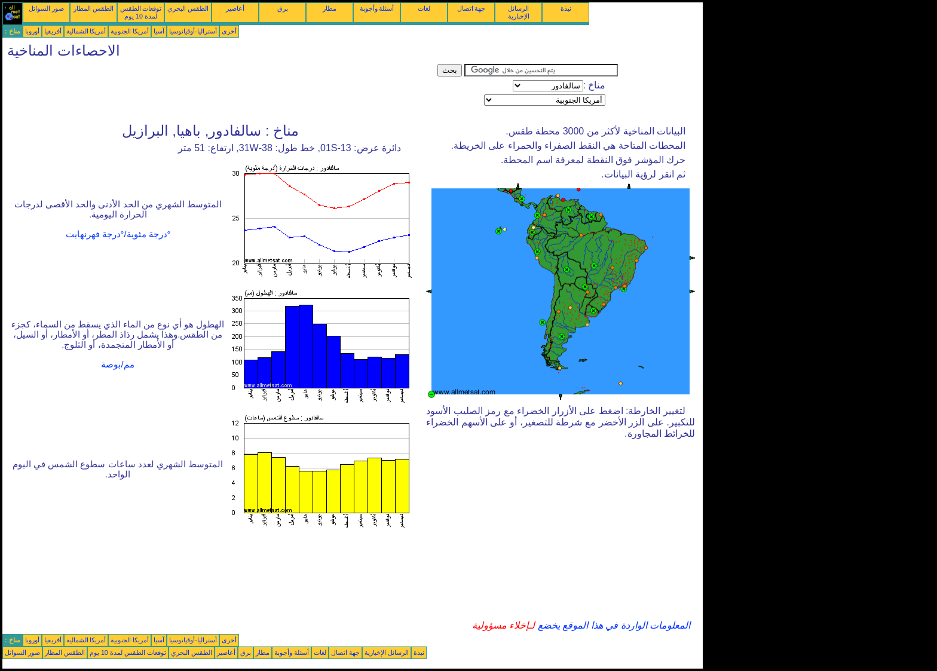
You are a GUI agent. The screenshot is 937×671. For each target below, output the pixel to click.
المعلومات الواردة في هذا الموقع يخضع (612, 625)
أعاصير (235, 8)
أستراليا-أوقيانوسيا (193, 31)
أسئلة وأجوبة (377, 8)
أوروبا (32, 31)
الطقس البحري (188, 8)
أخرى (229, 31)
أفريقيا (53, 31)
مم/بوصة (117, 364)
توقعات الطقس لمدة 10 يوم (141, 12)
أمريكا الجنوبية (130, 31)
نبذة (566, 8)
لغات (424, 8)
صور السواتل (46, 8)
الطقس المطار (94, 8)
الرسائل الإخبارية (518, 12)
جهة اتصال (471, 8)
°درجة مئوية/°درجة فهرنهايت (118, 234)
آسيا (159, 31)
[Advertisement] (219, 91)
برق (282, 8)
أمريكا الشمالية (86, 31)
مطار (329, 8)
